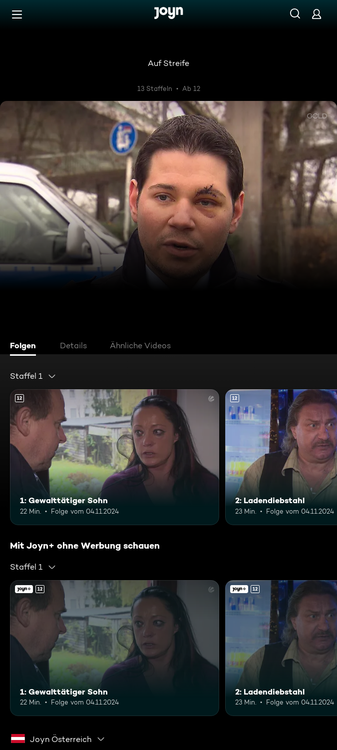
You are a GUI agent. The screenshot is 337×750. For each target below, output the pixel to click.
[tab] (25, 347)
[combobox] (33, 376)
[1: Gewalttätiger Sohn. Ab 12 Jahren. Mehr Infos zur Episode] (114, 457)
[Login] (317, 13)
